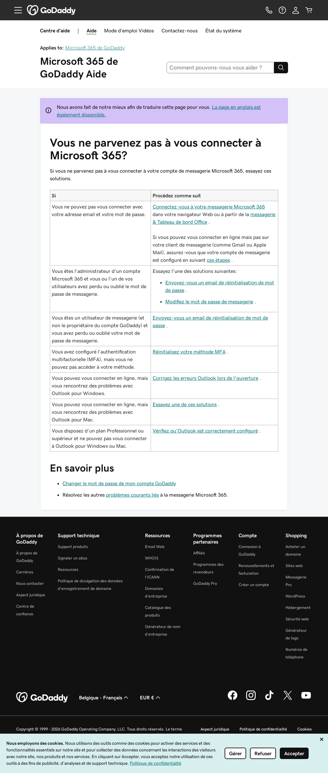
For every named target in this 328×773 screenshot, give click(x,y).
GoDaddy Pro (205, 583)
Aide (91, 30)
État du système (223, 30)
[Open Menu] (15, 10)
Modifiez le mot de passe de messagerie (209, 301)
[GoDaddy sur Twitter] (287, 699)
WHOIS (151, 558)
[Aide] (282, 10)
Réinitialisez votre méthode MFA (189, 351)
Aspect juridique (30, 595)
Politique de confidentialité (263, 729)
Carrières (24, 572)
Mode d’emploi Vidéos (129, 30)
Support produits (73, 547)
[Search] (281, 67)
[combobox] (220, 67)
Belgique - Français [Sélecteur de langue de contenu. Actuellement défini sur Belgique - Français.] (104, 697)
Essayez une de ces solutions (185, 404)
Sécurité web (297, 619)
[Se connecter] (296, 10)
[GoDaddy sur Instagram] (251, 699)
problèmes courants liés (132, 494)
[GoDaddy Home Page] (42, 697)
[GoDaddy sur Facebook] (232, 699)
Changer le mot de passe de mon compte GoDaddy (119, 483)
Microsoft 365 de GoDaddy (95, 47)
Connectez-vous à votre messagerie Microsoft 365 (209, 206)
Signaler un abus (72, 558)
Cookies (304, 729)
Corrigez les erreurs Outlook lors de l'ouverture (205, 377)
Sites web (294, 566)
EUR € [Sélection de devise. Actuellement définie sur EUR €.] (151, 697)
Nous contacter (30, 583)
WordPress (295, 596)
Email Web (154, 547)
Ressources (68, 569)
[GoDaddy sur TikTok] (269, 699)
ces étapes (218, 259)
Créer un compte (254, 585)
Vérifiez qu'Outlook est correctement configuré (205, 430)
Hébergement (298, 607)
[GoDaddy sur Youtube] (306, 699)
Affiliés (199, 553)
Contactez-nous (179, 30)
